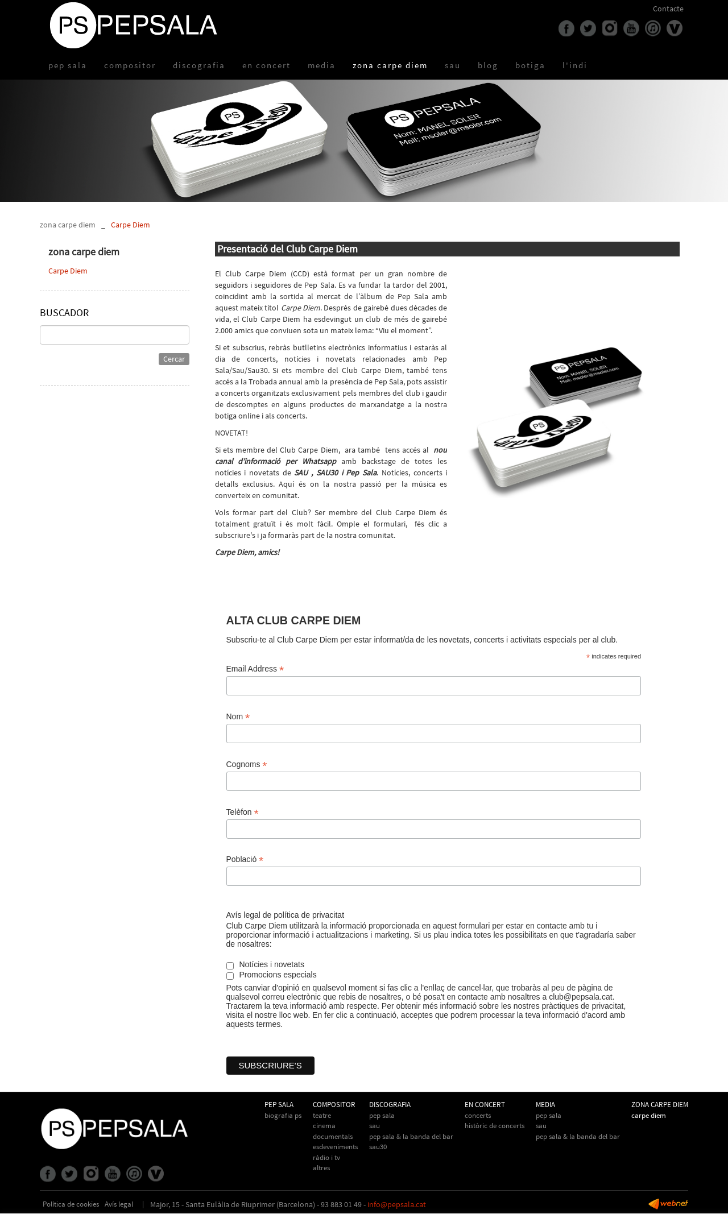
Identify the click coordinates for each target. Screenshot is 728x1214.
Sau (374, 1125)
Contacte (668, 8)
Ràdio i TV (326, 1157)
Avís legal (119, 1204)
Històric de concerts (494, 1125)
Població (245, 859)
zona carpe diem (68, 224)
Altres (321, 1167)
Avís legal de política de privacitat (285, 914)
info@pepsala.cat (396, 1204)
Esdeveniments (335, 1146)
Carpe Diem (130, 224)
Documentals (333, 1136)
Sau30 (378, 1146)
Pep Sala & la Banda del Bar (578, 1136)
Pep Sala (382, 1115)
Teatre (322, 1115)
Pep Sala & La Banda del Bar (411, 1136)
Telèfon (242, 812)
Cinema (324, 1125)
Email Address (255, 669)
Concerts (478, 1115)
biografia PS (282, 1115)
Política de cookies (71, 1204)
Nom (238, 716)
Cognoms (246, 764)
